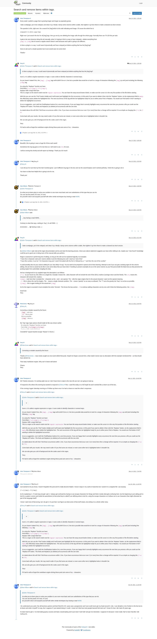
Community (26, 3)
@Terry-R (23, 164)
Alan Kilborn (23, 186)
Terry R (22, 63)
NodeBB (77, 630)
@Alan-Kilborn (24, 212)
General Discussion (20, 13)
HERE (78, 196)
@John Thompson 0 (34, 186)
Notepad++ (84, 627)
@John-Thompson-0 (26, 66)
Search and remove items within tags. (49, 66)
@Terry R (35, 161)
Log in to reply (137, 13)
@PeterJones (24, 345)
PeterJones (23, 303)
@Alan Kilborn (33, 210)
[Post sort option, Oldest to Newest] (129, 13)
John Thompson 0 (25, 18)
